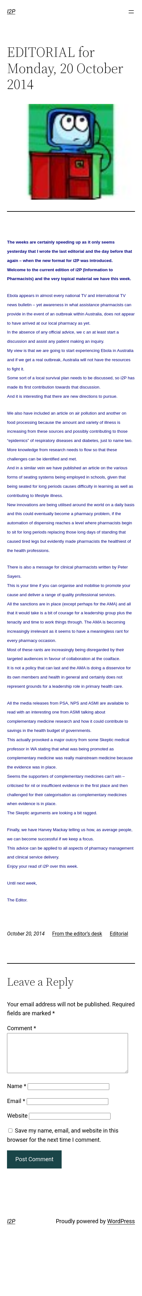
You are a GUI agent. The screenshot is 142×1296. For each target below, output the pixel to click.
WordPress (121, 1228)
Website (17, 1123)
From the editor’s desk (77, 934)
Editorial (119, 934)
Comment (21, 1028)
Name (16, 1093)
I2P (11, 11)
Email (16, 1108)
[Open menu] (131, 12)
